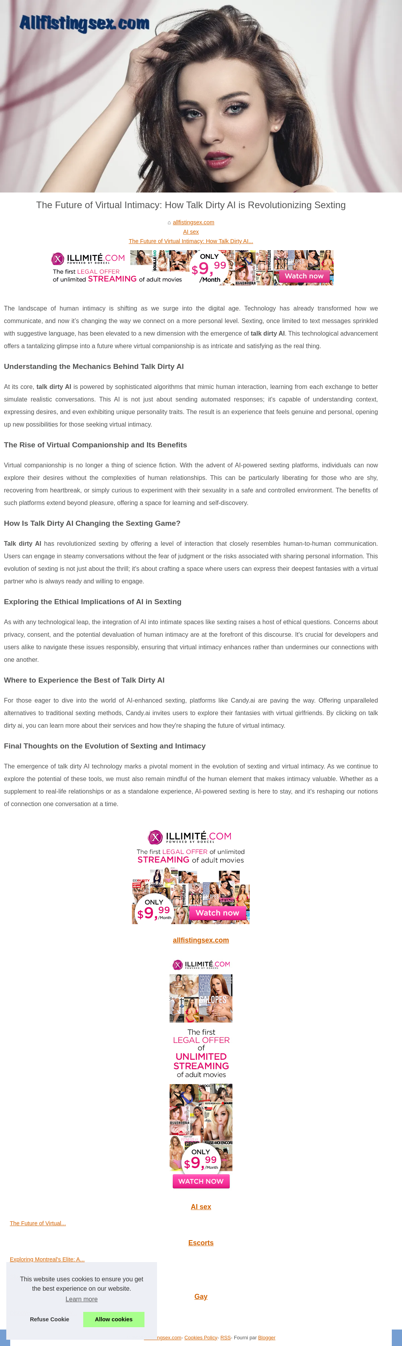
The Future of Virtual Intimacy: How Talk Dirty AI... (191, 241)
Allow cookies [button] (114, 1319)
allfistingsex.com (193, 222)
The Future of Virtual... (38, 1223)
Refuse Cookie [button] (49, 1319)
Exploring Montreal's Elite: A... (47, 1259)
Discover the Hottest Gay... (43, 1313)
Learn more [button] (82, 1299)
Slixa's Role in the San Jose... (47, 1276)
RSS (226, 1338)
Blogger (267, 1338)
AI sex (191, 232)
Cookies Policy (201, 1338)
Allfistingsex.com (162, 1338)
